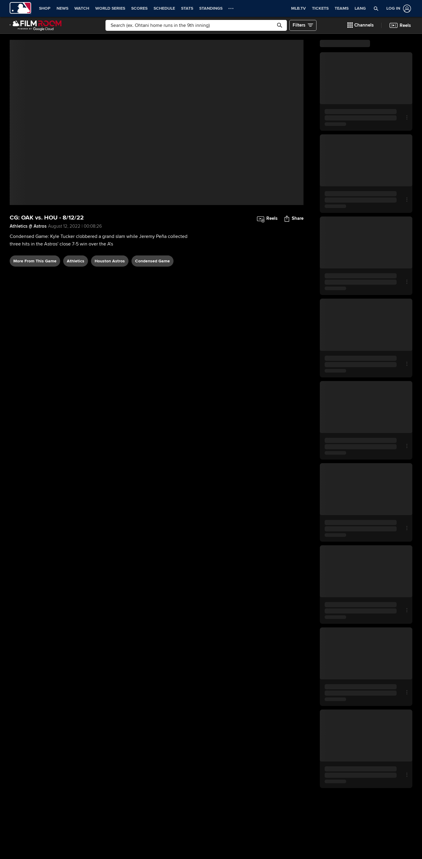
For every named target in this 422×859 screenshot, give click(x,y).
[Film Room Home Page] (35, 25)
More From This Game (35, 261)
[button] (376, 8)
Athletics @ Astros (28, 226)
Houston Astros (110, 261)
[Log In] (397, 8)
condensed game (152, 261)
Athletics (75, 261)
